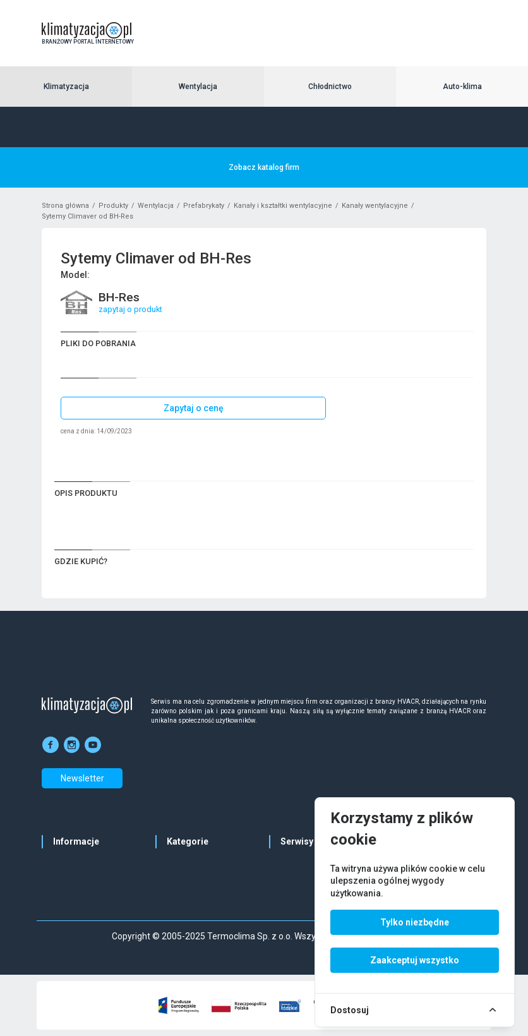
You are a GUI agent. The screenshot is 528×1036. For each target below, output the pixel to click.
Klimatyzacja (66, 86)
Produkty (113, 206)
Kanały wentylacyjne (375, 206)
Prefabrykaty (203, 206)
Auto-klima (462, 86)
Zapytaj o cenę (194, 408)
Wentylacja (198, 86)
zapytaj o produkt (130, 309)
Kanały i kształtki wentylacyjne (283, 206)
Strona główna (65, 206)
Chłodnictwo (330, 86)
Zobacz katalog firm (264, 167)
